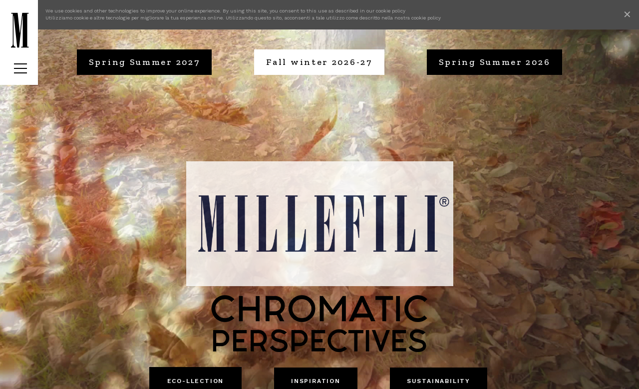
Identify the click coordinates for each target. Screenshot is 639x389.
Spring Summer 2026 (495, 61)
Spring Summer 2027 (144, 61)
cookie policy (390, 10)
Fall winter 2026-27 (319, 61)
